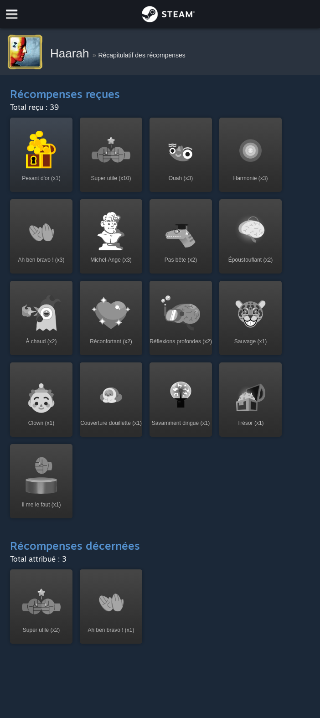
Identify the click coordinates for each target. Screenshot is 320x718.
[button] (41, 155)
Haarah (71, 53)
